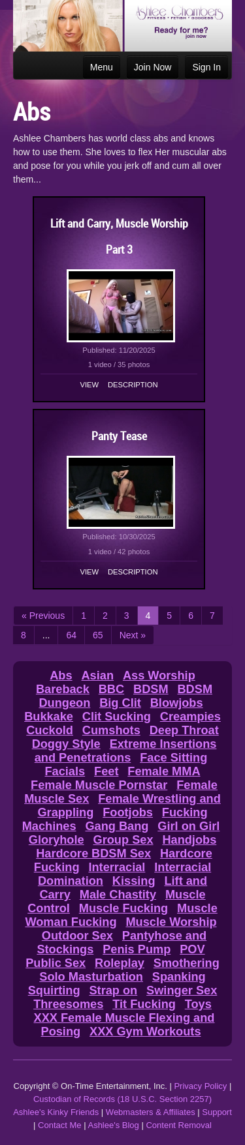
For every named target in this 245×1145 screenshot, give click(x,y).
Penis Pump (137, 949)
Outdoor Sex (77, 935)
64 (71, 635)
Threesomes (68, 1004)
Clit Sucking (116, 716)
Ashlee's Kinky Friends (56, 1112)
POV (192, 949)
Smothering (187, 963)
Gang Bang (116, 826)
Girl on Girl (188, 826)
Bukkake (48, 716)
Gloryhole (56, 839)
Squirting (54, 990)
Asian (97, 675)
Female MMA (163, 771)
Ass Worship (159, 675)
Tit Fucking (144, 1004)
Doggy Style (66, 744)
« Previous (43, 615)
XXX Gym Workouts (145, 1031)
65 (98, 635)
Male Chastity (118, 894)
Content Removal (178, 1125)
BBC (111, 689)
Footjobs (128, 812)
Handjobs (189, 839)
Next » (133, 635)
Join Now (153, 67)
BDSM (151, 689)
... (46, 635)
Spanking (179, 976)
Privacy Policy (200, 1086)
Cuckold (49, 730)
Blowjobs (176, 702)
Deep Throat (184, 730)
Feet (106, 771)
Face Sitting (173, 757)
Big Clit (120, 702)
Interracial (116, 867)
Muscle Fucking (123, 908)
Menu (101, 67)
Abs (61, 675)
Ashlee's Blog (113, 1125)
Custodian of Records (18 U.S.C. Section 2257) (122, 1099)
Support (217, 1112)
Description (132, 385)
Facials (64, 771)
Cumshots (111, 730)
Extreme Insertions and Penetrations (126, 750)
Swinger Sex (181, 990)
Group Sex (123, 839)
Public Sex (55, 963)
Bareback (63, 689)
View (89, 385)
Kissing (133, 880)
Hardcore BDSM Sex (93, 853)
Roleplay (119, 963)
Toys (198, 1004)
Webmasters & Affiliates (150, 1112)
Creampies (190, 716)
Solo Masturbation (91, 976)
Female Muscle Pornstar (99, 785)
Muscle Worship (170, 922)
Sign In (206, 67)
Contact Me (59, 1125)
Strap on (113, 990)
